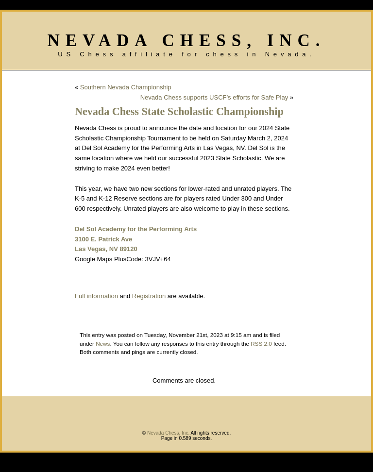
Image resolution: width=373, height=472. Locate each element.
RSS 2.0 (261, 343)
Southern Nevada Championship (125, 87)
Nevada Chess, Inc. (186, 40)
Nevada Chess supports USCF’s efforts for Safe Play (214, 97)
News (103, 343)
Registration (149, 296)
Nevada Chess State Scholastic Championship (179, 111)
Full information (96, 296)
